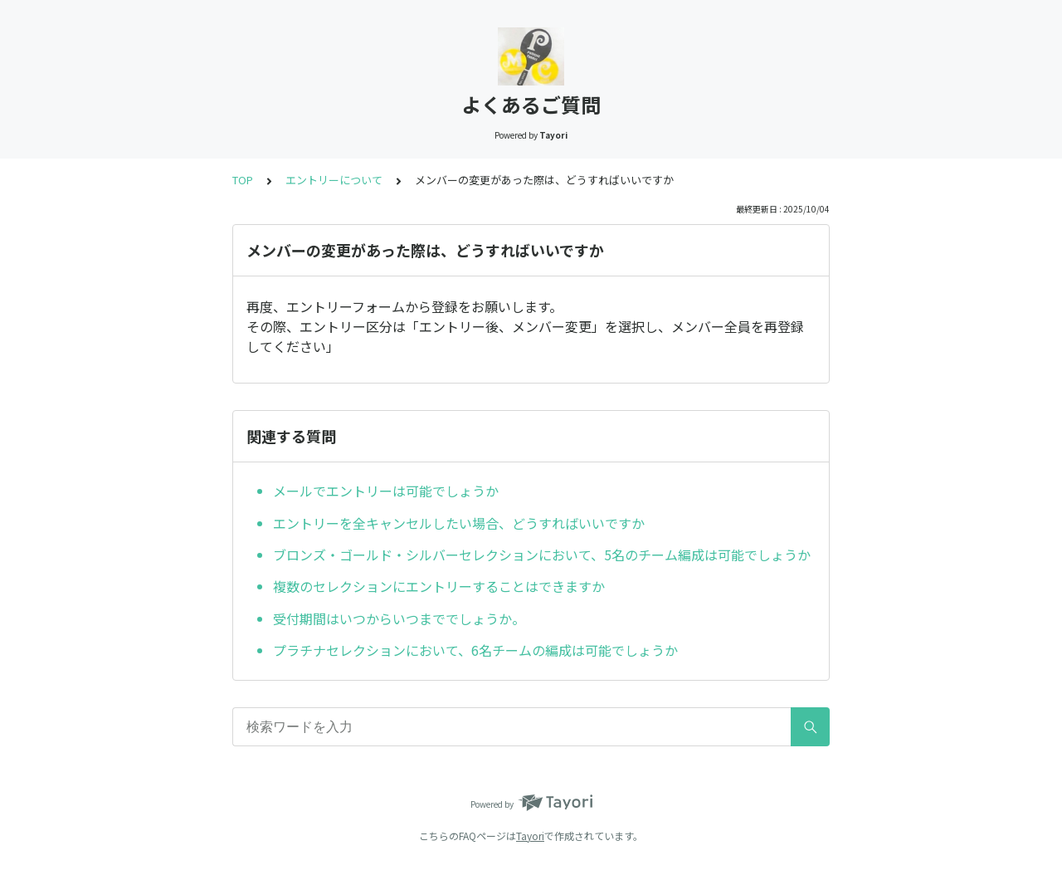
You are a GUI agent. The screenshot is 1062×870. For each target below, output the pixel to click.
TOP (242, 180)
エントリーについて (333, 180)
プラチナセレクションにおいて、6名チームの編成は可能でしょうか (475, 650)
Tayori (530, 835)
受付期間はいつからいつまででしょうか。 (399, 618)
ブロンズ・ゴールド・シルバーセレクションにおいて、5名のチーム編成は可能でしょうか (542, 555)
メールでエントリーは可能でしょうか (386, 491)
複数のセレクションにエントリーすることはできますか (439, 586)
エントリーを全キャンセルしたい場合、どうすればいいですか (459, 523)
